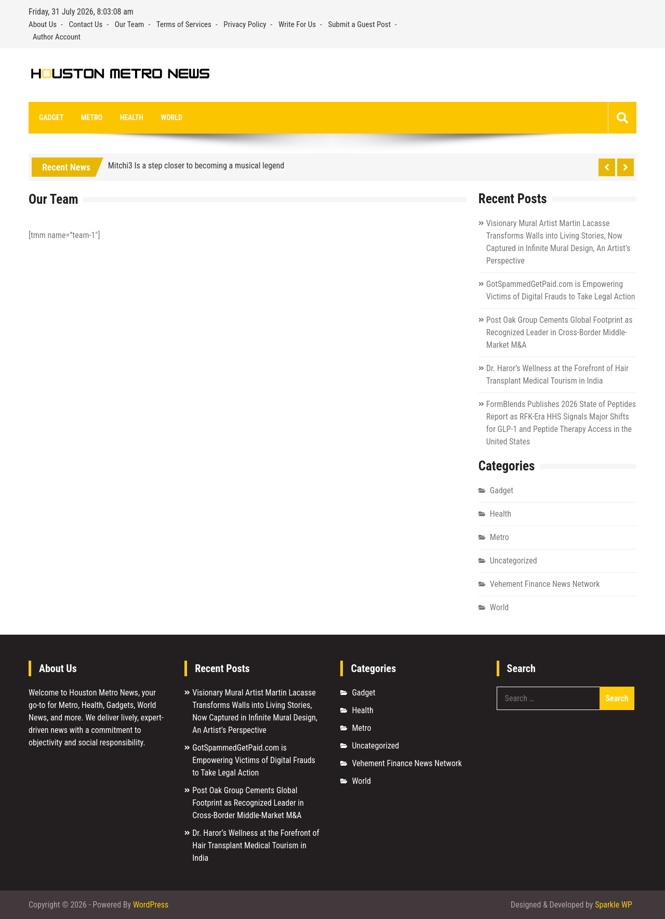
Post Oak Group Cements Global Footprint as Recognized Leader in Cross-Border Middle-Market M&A (559, 332)
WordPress (150, 905)
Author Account (57, 37)
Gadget (51, 117)
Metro (91, 117)
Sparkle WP (613, 905)
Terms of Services (183, 24)
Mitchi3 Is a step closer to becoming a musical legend (196, 165)
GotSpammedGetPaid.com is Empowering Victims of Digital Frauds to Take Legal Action (253, 760)
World (171, 117)
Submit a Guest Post (359, 24)
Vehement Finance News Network (545, 584)
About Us (43, 24)
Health (131, 117)
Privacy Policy (244, 24)
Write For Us (297, 24)
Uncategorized (513, 561)
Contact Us (85, 24)
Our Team (129, 24)
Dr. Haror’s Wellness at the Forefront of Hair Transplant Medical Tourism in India (255, 845)
